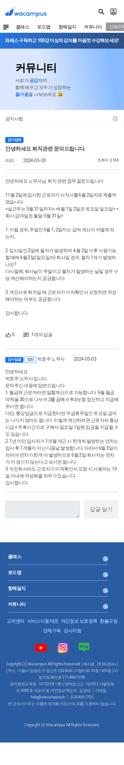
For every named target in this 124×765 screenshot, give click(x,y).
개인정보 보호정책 (79, 621)
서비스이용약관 (42, 621)
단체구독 (52, 630)
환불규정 (108, 621)
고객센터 (15, 621)
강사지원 (72, 630)
